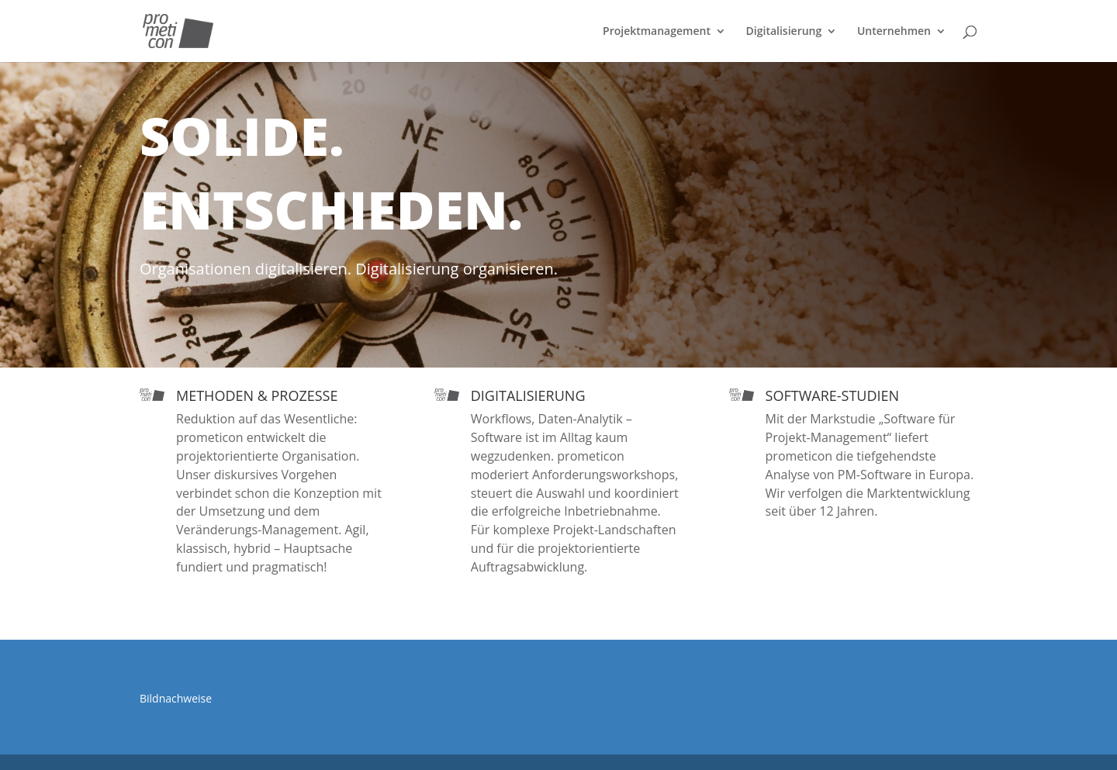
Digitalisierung (784, 32)
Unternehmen (894, 32)
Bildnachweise (176, 698)
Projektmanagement (657, 32)
